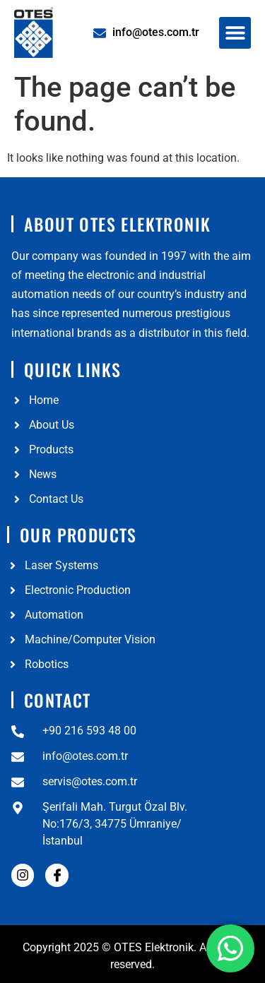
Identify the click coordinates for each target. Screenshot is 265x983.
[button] (235, 33)
